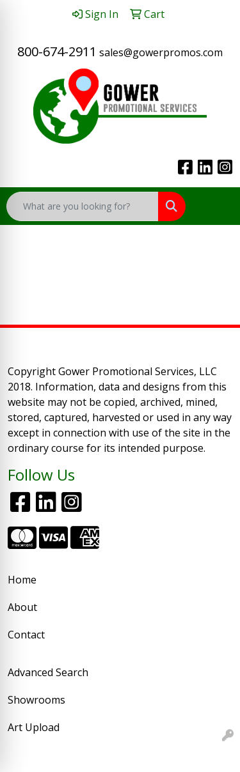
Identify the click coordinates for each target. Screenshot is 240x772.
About (22, 607)
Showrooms (36, 700)
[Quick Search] (82, 206)
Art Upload (34, 727)
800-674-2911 (57, 51)
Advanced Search (48, 672)
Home (22, 580)
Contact (26, 635)
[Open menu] (214, 206)
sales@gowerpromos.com (161, 52)
